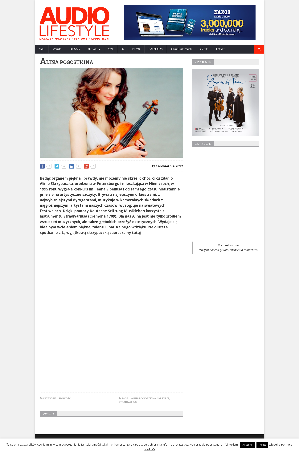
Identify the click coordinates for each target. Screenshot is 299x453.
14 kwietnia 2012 (167, 166)
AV (123, 49)
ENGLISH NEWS (155, 49)
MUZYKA (136, 49)
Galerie (204, 49)
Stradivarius (128, 402)
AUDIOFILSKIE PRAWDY (181, 49)
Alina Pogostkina (143, 398)
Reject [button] (262, 444)
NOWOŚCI (57, 49)
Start (41, 49)
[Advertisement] (111, 265)
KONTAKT (220, 49)
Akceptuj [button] (247, 444)
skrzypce (163, 398)
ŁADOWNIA (75, 49)
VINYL (110, 49)
